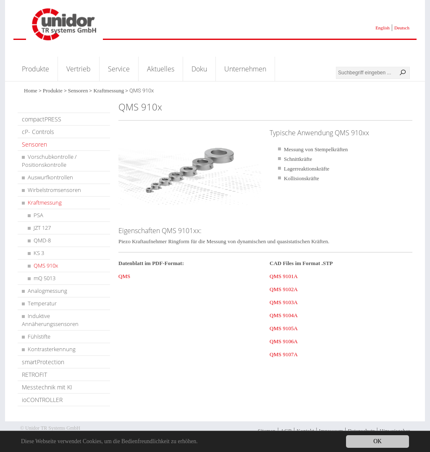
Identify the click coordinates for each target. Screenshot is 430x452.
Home (30, 90)
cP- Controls (38, 132)
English (382, 27)
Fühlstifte (39, 336)
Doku (199, 69)
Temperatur (42, 303)
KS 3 (39, 253)
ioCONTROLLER (42, 400)
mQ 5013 (44, 278)
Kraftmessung (108, 90)
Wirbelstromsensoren (54, 190)
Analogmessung (47, 290)
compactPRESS (41, 119)
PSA (38, 215)
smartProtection (43, 362)
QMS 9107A (284, 354)
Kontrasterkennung (52, 349)
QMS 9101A (284, 276)
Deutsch (401, 27)
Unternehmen (245, 69)
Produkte (35, 69)
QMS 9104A (284, 315)
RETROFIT (34, 374)
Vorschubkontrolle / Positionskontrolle (49, 160)
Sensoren (78, 90)
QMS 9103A (284, 302)
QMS (124, 276)
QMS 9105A (284, 328)
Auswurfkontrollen (50, 177)
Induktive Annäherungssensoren (50, 320)
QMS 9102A (284, 289)
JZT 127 (42, 227)
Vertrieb (78, 69)
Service (119, 69)
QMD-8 (42, 240)
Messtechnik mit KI (47, 387)
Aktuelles (160, 69)
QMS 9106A (284, 341)
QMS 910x (46, 265)
